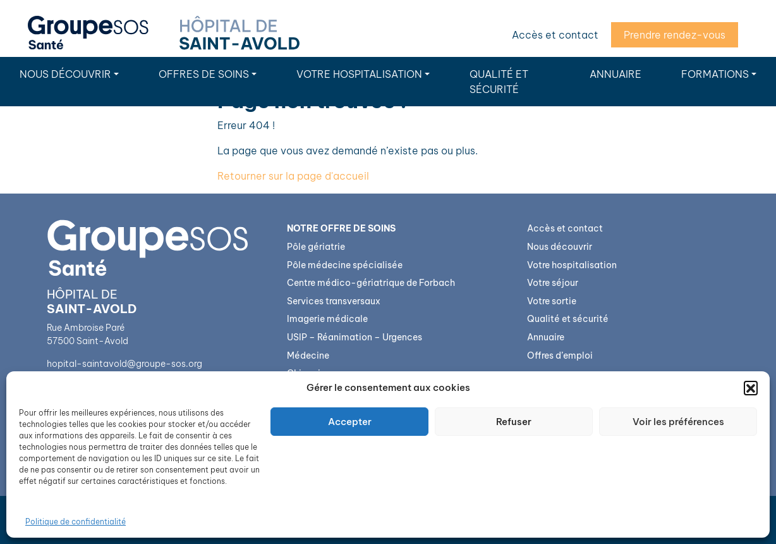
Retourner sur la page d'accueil (293, 176)
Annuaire (615, 74)
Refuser (513, 422)
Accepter (350, 422)
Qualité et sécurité (499, 82)
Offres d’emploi (560, 355)
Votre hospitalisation (359, 74)
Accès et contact (555, 34)
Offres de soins (204, 74)
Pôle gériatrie (316, 246)
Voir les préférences (678, 422)
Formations (715, 74)
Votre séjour (552, 282)
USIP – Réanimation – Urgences (354, 337)
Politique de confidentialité (75, 521)
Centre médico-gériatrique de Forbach (371, 282)
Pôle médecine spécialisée (345, 265)
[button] (750, 387)
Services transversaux (333, 301)
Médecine (308, 355)
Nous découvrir (65, 74)
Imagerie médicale (327, 319)
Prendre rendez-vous (674, 34)
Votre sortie (551, 301)
